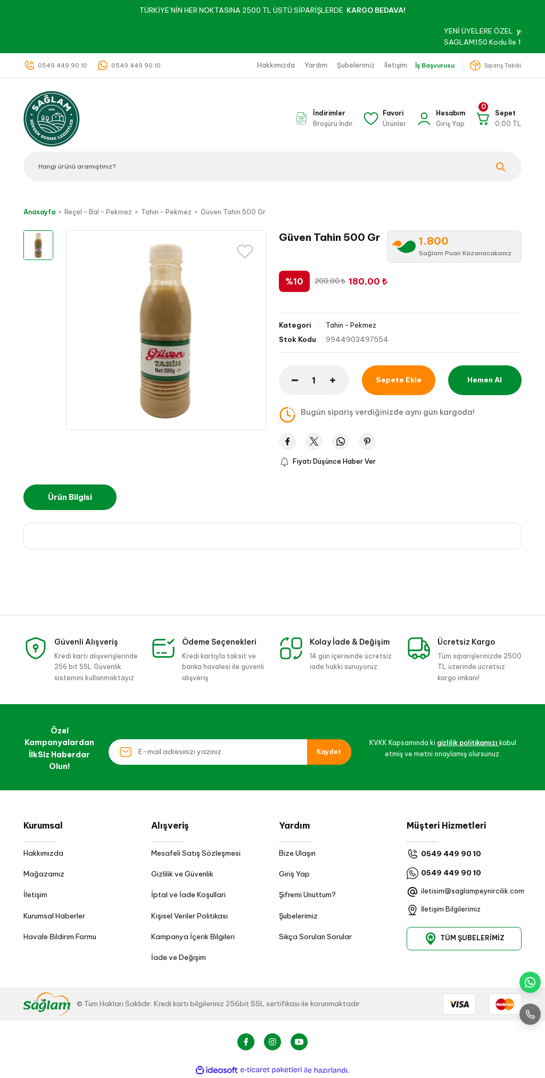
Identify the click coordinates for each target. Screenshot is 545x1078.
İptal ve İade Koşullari (188, 895)
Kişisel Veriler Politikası (189, 916)
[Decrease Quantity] (288, 380)
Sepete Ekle (398, 380)
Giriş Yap (294, 874)
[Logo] (51, 118)
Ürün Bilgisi (70, 498)
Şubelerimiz (298, 916)
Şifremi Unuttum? (307, 895)
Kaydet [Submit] (329, 752)
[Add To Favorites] (244, 251)
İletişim (35, 895)
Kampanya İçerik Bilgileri (193, 937)
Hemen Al (484, 380)
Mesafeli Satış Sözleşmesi (196, 853)
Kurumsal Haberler (54, 916)
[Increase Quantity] (339, 380)
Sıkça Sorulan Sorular (315, 937)
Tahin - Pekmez (352, 325)
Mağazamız (43, 874)
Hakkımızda (43, 853)
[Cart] (498, 118)
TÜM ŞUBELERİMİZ (464, 938)
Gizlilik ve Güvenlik (182, 874)
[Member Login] (440, 118)
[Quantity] (314, 380)
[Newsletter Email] (230, 752)
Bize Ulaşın (297, 853)
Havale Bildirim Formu (59, 937)
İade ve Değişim (178, 958)
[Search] (272, 166)
